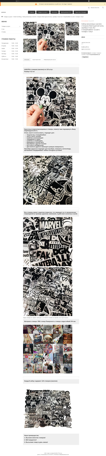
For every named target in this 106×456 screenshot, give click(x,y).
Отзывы (4, 32)
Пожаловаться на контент (47, 454)
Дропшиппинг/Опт (66, 12)
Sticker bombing (17, 16)
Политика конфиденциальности (61, 454)
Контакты (54, 12)
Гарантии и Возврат (80, 12)
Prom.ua (60, 453)
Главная (32, 12)
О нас (3, 29)
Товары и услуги (42, 12)
